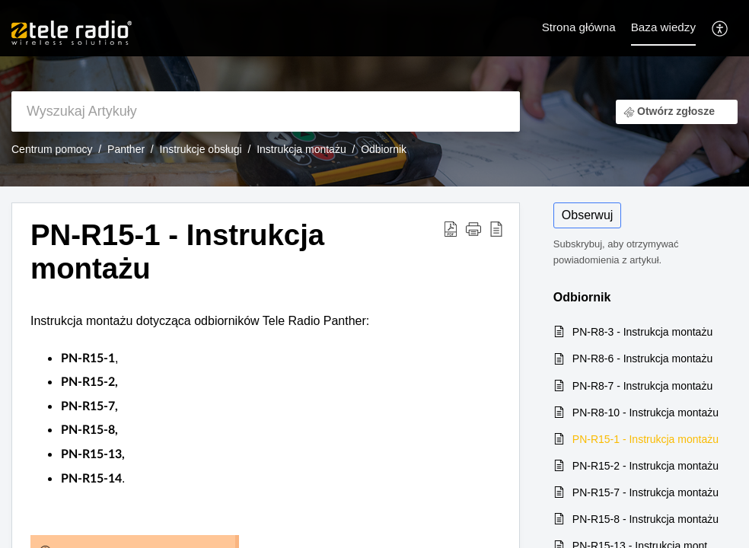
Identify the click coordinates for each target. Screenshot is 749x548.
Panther (126, 149)
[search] (265, 111)
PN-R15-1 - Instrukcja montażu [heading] (177, 251)
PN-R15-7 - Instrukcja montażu (645, 492)
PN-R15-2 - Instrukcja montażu (645, 466)
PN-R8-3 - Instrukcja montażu (642, 332)
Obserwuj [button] (588, 215)
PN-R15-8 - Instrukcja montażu (645, 519)
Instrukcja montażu (301, 149)
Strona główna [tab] (579, 27)
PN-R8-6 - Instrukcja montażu (642, 358)
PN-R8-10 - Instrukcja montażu (645, 412)
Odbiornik (383, 149)
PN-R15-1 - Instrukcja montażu (645, 439)
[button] (720, 28)
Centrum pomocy (52, 149)
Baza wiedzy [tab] (663, 27)
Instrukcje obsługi (201, 149)
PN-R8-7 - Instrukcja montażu (642, 386)
